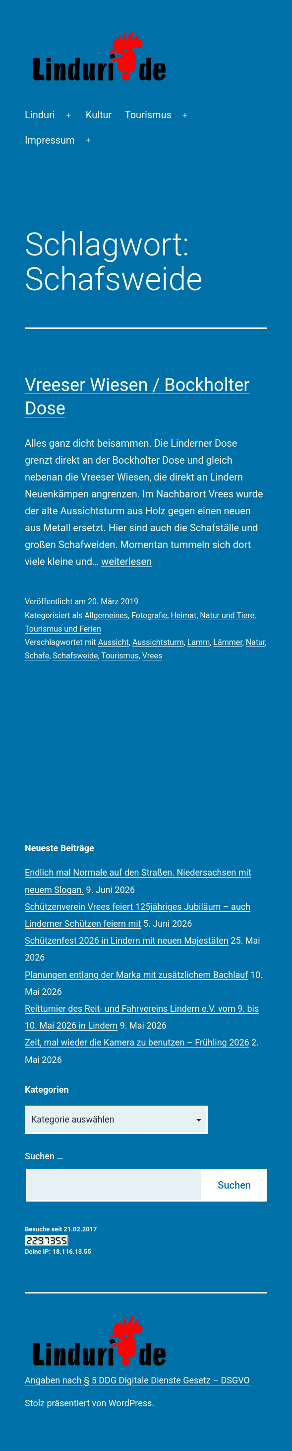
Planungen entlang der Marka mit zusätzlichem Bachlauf (136, 974)
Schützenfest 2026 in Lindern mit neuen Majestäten (127, 940)
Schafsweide (75, 655)
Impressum (50, 140)
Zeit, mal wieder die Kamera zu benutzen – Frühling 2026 (137, 1042)
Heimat (183, 615)
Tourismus (148, 115)
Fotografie (149, 615)
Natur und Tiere (227, 615)
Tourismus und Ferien (63, 629)
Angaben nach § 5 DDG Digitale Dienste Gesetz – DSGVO (137, 1380)
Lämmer (227, 642)
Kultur (99, 115)
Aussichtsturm (158, 642)
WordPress (130, 1403)
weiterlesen (126, 561)
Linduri (40, 115)
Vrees (152, 655)
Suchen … (44, 1156)
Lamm (198, 642)
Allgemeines (106, 615)
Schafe (37, 655)
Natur (255, 642)
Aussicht (113, 642)
